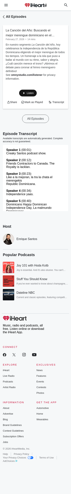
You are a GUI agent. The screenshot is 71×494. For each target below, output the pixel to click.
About (6, 408)
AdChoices (10, 461)
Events (40, 381)
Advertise (8, 413)
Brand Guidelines (12, 425)
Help (5, 454)
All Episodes (16, 17)
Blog (5, 419)
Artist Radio (9, 387)
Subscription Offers (13, 436)
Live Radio (8, 375)
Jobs (5, 442)
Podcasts (8, 381)
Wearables (42, 419)
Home (40, 413)
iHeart (6, 370)
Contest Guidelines (13, 430)
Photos (40, 392)
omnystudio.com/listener (27, 74)
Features (41, 375)
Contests (41, 387)
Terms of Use (46, 457)
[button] (28, 93)
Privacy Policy (21, 454)
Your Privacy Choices (18, 457)
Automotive (43, 408)
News (40, 370)
